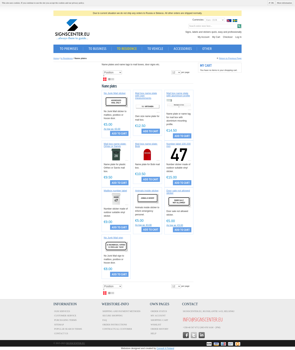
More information (284, 3)
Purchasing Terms (65, 320)
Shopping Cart (159, 320)
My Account (203, 37)
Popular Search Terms (68, 329)
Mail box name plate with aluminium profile (178, 94)
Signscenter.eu (75, 343)
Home (56, 58)
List (111, 79)
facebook (186, 335)
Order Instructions (114, 324)
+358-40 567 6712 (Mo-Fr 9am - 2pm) (201, 327)
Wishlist (156, 324)
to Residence (67, 58)
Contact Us (61, 333)
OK (272, 3)
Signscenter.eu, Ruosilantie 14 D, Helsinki (208, 311)
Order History (160, 329)
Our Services (62, 311)
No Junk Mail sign (113, 237)
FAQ (104, 320)
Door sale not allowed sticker (178, 191)
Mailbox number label (115, 190)
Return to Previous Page (230, 58)
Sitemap (59, 324)
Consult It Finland (165, 348)
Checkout (228, 37)
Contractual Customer (117, 329)
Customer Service (65, 315)
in (202, 335)
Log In (238, 37)
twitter (194, 335)
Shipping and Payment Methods (121, 311)
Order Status (159, 311)
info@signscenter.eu (203, 319)
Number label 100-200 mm (179, 145)
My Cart (216, 37)
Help (153, 333)
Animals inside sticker (147, 190)
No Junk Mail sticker (114, 93)
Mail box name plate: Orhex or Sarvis (115, 145)
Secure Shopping (112, 315)
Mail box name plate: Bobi (146, 145)
